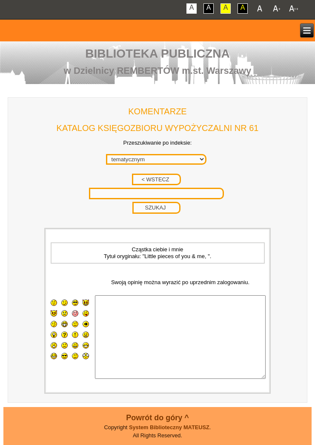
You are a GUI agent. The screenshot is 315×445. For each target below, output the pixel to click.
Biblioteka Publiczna (157, 53)
